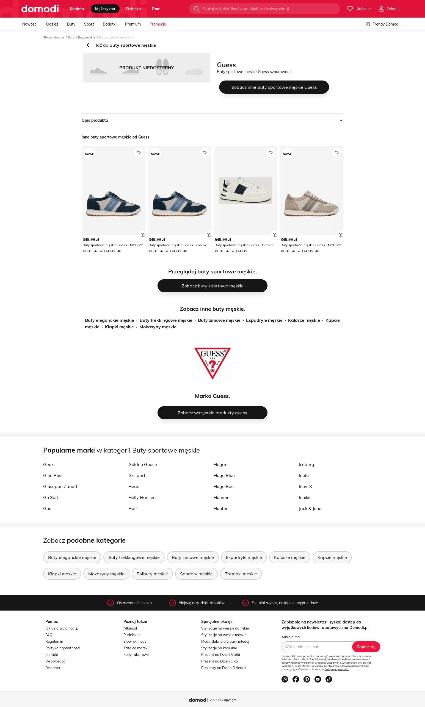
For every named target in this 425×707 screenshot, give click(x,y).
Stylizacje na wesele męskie (223, 635)
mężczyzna (105, 8)
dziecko (133, 8)
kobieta (77, 8)
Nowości (29, 24)
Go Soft (50, 497)
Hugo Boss (225, 486)
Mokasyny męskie (157, 326)
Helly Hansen (142, 497)
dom (156, 8)
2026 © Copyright (223, 700)
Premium (133, 24)
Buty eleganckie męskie (109, 320)
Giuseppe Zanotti (61, 486)
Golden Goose (142, 464)
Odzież (52, 24)
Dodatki (109, 24)
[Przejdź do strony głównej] (40, 8)
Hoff (132, 508)
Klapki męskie (119, 326)
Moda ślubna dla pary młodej (225, 641)
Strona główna (53, 37)
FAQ (49, 635)
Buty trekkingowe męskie (166, 320)
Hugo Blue (224, 475)
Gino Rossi (54, 475)
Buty (71, 24)
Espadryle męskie (264, 320)
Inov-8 (305, 486)
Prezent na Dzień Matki (220, 654)
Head (134, 486)
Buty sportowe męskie (114, 37)
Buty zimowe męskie (219, 320)
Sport (89, 24)
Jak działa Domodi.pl (62, 628)
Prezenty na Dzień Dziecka (223, 668)
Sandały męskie (196, 573)
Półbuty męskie (152, 573)
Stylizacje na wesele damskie (225, 628)
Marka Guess (212, 395)
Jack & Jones (311, 508)
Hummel (222, 497)
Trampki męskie (241, 573)
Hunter (221, 508)
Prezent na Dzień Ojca (219, 661)
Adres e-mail (291, 637)
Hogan (220, 464)
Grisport (136, 475)
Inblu (304, 475)
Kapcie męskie (332, 557)
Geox (48, 464)
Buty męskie (86, 37)
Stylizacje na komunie (219, 648)
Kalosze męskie (304, 320)
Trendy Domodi (382, 24)
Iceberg (306, 464)
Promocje (158, 24)
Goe (47, 508)
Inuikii (304, 497)
